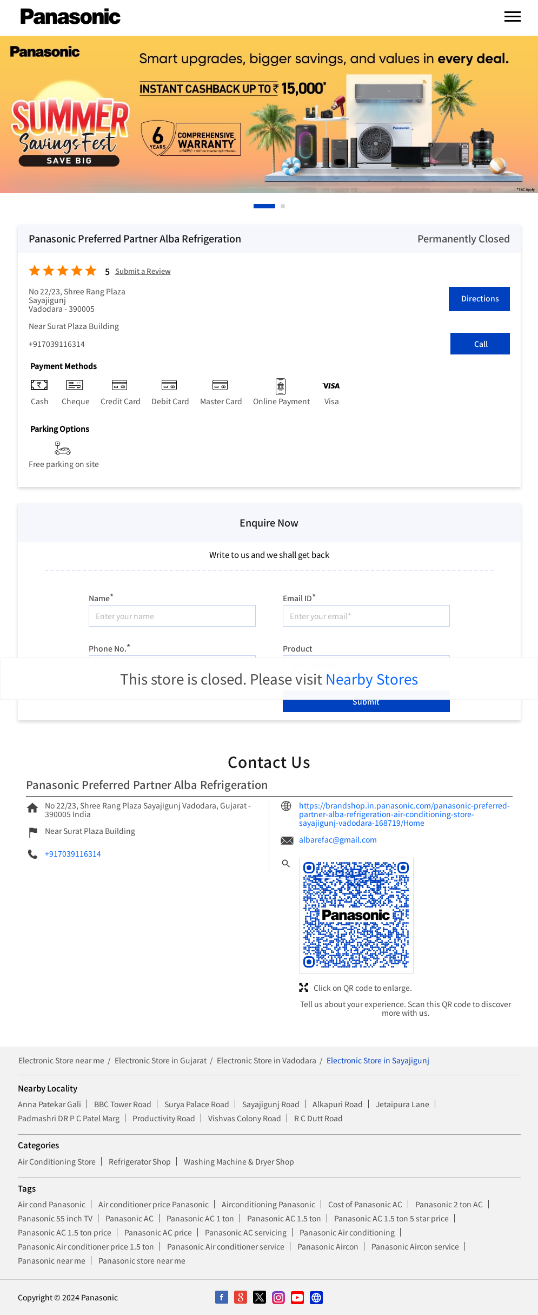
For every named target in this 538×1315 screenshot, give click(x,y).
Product (298, 648)
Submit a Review (143, 271)
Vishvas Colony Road (244, 1118)
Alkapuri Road (338, 1104)
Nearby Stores (372, 678)
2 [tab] (283, 206)
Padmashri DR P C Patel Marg (68, 1118)
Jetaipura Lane (402, 1104)
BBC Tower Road (122, 1104)
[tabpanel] (269, 114)
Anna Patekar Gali (49, 1104)
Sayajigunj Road (271, 1104)
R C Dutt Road (318, 1118)
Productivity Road (163, 1118)
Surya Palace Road (196, 1104)
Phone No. (109, 647)
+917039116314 (57, 343)
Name (101, 596)
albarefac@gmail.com (338, 839)
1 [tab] (256, 206)
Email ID (299, 596)
